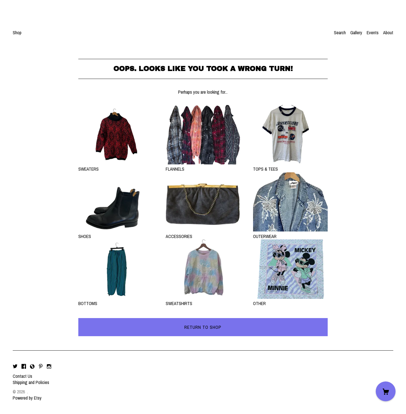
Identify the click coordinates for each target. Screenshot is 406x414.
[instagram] (49, 366)
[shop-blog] (32, 366)
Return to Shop (202, 327)
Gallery (356, 32)
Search (340, 32)
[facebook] (23, 366)
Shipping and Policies (31, 382)
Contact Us (22, 376)
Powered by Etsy (27, 398)
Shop (17, 32)
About (388, 32)
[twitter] (15, 366)
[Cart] (386, 391)
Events (373, 32)
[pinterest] (40, 366)
